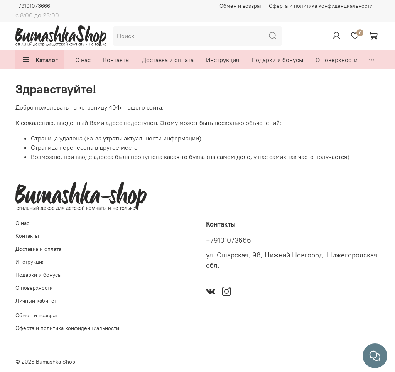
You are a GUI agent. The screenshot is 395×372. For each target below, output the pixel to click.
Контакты (116, 60)
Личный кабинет (36, 300)
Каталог (40, 60)
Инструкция (222, 60)
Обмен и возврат (240, 5)
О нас (83, 60)
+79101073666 (32, 5)
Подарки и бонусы (277, 60)
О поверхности (337, 60)
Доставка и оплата (168, 60)
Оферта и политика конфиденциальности (321, 5)
